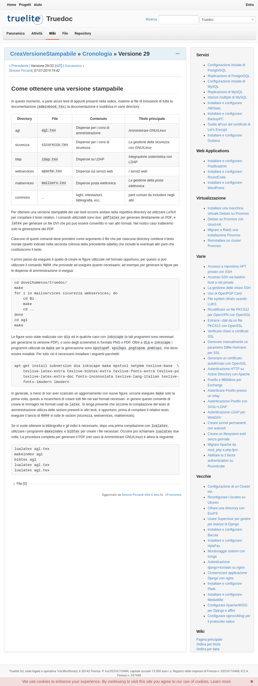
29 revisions (173, 495)
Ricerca (151, 19)
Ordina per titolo (208, 644)
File (65, 33)
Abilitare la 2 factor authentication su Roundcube (221, 460)
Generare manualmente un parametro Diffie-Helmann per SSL (228, 347)
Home (11, 5)
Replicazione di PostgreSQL (229, 76)
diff (58, 66)
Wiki (52, 33)
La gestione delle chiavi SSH (229, 288)
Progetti (25, 5)
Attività (36, 33)
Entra (250, 5)
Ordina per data (207, 649)
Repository (83, 33)
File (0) (22, 484)
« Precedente (18, 66)
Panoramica (15, 33)
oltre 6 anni (151, 495)
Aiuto (38, 5)
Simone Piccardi (21, 71)
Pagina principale (209, 640)
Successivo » (74, 66)
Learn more (221, 681)
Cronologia (97, 54)
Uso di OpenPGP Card (225, 293)
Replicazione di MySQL (225, 92)
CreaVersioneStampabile (43, 54)
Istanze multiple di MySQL (227, 97)
